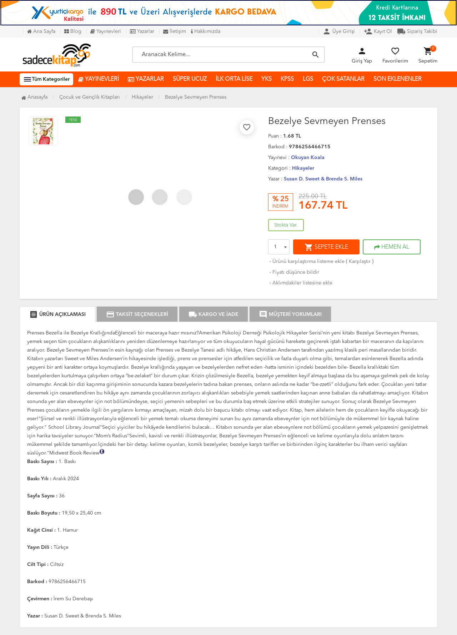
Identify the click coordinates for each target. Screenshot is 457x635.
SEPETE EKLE (326, 247)
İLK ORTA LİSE (234, 79)
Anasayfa (34, 97)
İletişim (174, 31)
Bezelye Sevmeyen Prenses (195, 97)
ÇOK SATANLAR (343, 79)
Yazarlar (142, 31)
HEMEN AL (391, 247)
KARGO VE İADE (213, 314)
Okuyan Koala (308, 157)
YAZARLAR (146, 79)
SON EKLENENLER (397, 79)
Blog (72, 31)
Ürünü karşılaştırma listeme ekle (306, 261)
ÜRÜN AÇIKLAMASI (57, 314)
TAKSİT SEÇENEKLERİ (137, 314)
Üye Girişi (338, 31)
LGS (308, 79)
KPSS (287, 79)
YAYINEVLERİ (98, 79)
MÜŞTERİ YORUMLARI (290, 314)
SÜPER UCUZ (190, 79)
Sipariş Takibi (417, 31)
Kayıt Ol (378, 31)
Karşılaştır (360, 261)
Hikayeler (303, 168)
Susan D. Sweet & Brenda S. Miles (323, 179)
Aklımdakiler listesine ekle (300, 283)
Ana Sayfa (41, 31)
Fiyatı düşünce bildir (293, 272)
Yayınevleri (105, 31)
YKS (266, 79)
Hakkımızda (205, 31)
